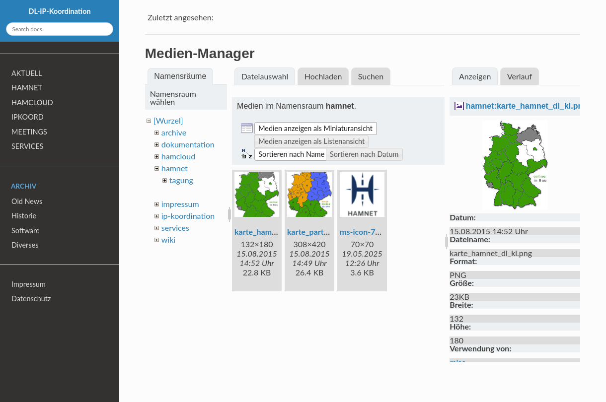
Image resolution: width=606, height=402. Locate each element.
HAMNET (26, 87)
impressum (180, 203)
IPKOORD (27, 117)
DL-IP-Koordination (59, 11)
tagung (181, 180)
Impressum (28, 284)
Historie (23, 215)
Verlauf (519, 76)
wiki (168, 239)
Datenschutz (31, 298)
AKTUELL (26, 73)
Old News (26, 201)
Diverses (24, 245)
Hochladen (323, 76)
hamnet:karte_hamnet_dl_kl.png (527, 106)
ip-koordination (188, 215)
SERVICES (27, 146)
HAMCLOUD (32, 102)
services (175, 227)
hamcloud (178, 156)
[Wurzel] (168, 120)
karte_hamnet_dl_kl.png (276, 231)
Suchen (370, 76)
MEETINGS (29, 132)
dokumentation (188, 144)
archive (173, 132)
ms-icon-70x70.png (374, 231)
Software (25, 230)
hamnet (174, 168)
